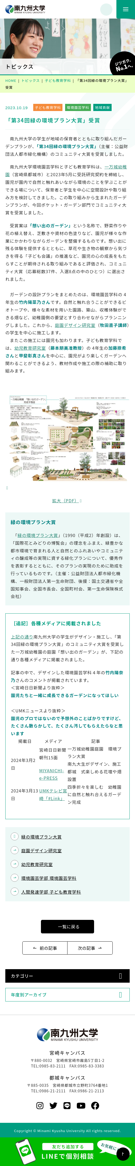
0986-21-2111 (52, 1090)
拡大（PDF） (65, 500)
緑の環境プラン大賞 (38, 535)
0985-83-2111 (52, 1066)
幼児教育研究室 (30, 348)
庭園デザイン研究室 (75, 325)
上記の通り (22, 636)
